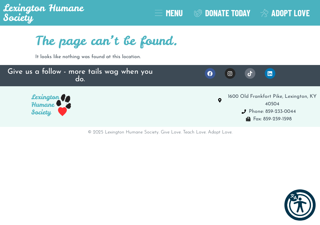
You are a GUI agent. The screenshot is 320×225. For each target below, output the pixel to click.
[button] (300, 205)
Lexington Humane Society (43, 12)
